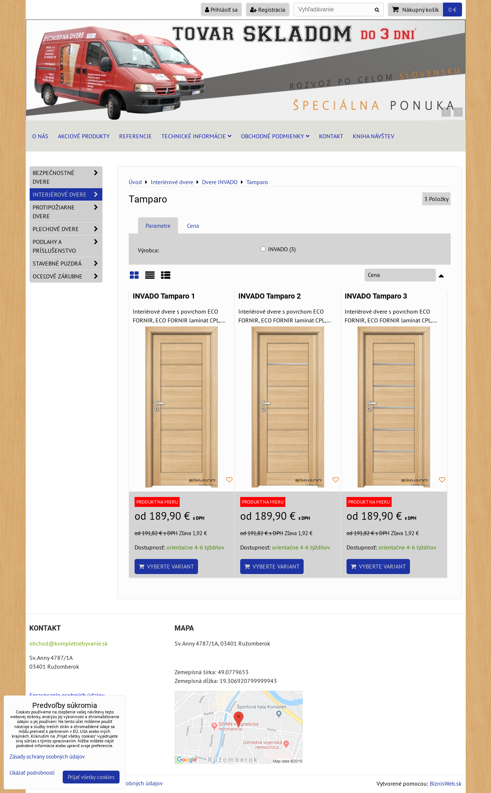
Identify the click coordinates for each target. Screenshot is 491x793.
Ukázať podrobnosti (32, 773)
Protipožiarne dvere (67, 211)
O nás (40, 136)
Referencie (135, 136)
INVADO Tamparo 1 (164, 296)
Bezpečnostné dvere (67, 177)
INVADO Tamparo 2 (269, 296)
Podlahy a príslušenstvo (67, 246)
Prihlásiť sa (221, 9)
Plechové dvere (67, 229)
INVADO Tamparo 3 (376, 296)
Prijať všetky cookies (91, 777)
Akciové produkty (84, 136)
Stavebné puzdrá (67, 263)
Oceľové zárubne (67, 276)
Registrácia (267, 9)
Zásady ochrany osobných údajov (47, 756)
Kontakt (331, 136)
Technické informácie (196, 136)
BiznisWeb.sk (446, 783)
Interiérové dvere (67, 194)
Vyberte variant (166, 566)
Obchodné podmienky (275, 136)
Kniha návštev (373, 136)
